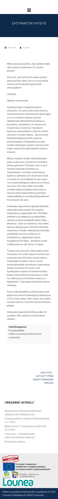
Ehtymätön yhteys (15, 441)
